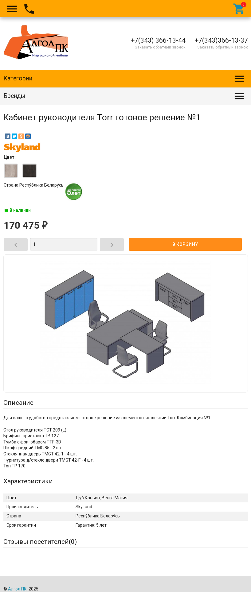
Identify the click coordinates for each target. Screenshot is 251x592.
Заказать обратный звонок (160, 47)
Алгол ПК (17, 588)
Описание (18, 402)
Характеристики (28, 481)
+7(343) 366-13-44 (158, 40)
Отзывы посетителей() (40, 541)
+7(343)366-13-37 (221, 40)
